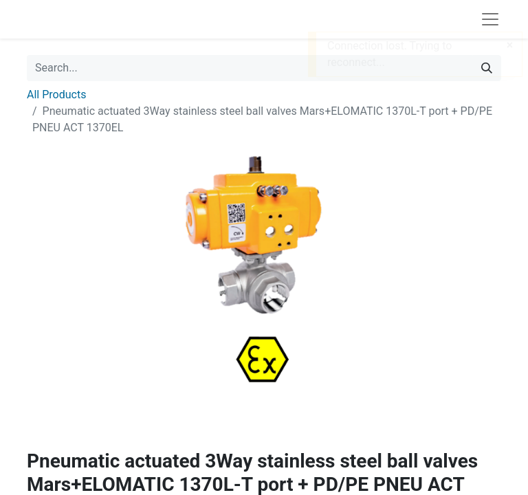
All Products (56, 94)
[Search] (486, 68)
